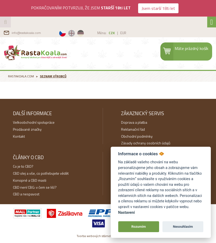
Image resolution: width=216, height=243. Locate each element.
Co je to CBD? (23, 166)
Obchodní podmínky (137, 136)
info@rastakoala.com (26, 32)
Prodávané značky (27, 129)
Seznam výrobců (53, 76)
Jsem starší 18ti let (158, 8)
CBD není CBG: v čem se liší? (35, 187)
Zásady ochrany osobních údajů (145, 143)
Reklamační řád (133, 129)
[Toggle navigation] (211, 22)
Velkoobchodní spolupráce (34, 122)
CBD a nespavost (26, 194)
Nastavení (126, 212)
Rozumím (138, 227)
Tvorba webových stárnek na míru (108, 235)
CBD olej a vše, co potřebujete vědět (41, 173)
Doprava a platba (134, 122)
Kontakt (19, 136)
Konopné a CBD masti (29, 180)
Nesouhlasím (183, 227)
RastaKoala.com (36, 52)
